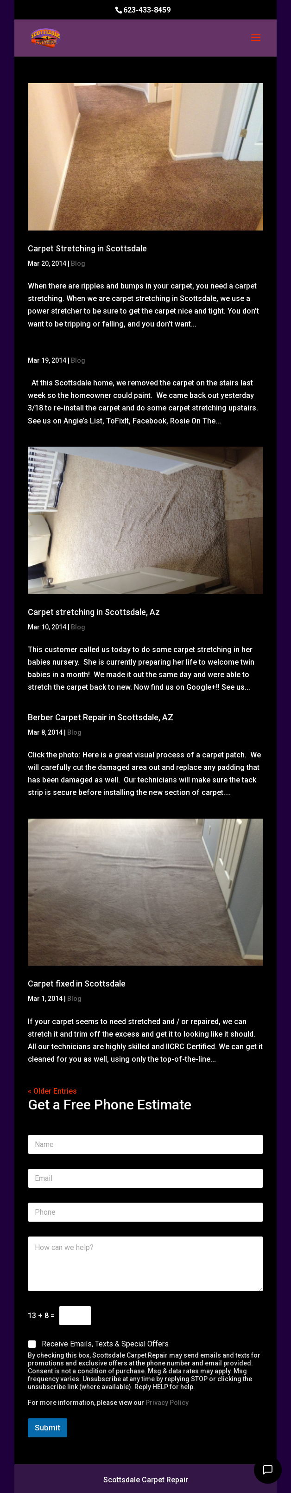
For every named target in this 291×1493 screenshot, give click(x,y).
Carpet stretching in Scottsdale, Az (94, 612)
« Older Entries (52, 1091)
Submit (47, 1427)
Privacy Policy (167, 1402)
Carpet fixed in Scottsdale (77, 983)
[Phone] (146, 1212)
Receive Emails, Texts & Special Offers (105, 1343)
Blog (78, 263)
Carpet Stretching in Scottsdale (87, 248)
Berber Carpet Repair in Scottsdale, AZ (100, 717)
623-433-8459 (147, 10)
